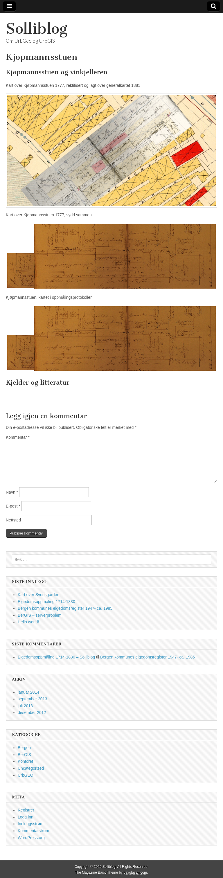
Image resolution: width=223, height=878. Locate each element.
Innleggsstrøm (31, 823)
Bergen (24, 747)
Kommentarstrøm (33, 830)
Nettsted (13, 520)
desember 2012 (32, 712)
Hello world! (28, 622)
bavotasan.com (135, 872)
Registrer (26, 810)
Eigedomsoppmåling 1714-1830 (46, 601)
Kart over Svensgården (38, 594)
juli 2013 (25, 706)
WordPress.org (31, 837)
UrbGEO (25, 775)
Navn (12, 492)
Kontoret (25, 761)
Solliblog (36, 28)
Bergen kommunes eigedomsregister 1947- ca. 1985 (65, 608)
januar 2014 (28, 692)
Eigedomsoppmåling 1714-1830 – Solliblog (56, 657)
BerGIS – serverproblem (40, 615)
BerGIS (24, 754)
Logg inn (25, 817)
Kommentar (18, 437)
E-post (13, 506)
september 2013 (32, 699)
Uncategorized (31, 768)
